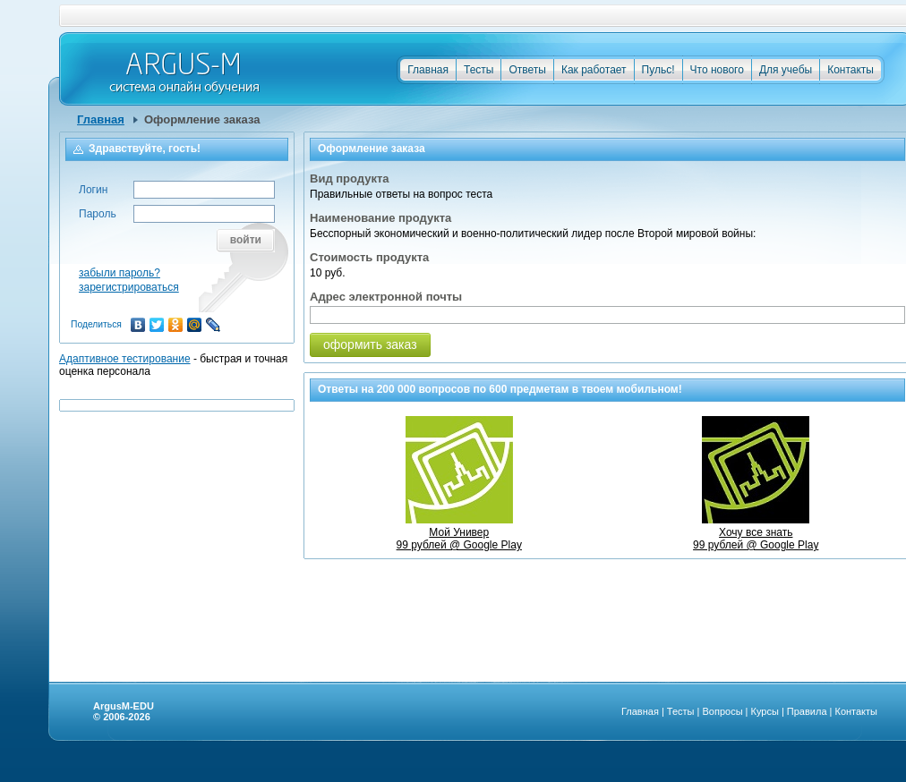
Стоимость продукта (369, 257)
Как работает (594, 70)
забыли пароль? (119, 273)
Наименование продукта (380, 218)
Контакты (850, 70)
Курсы (765, 711)
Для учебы (785, 70)
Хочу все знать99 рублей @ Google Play (755, 532)
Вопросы (722, 711)
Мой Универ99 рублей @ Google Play (459, 532)
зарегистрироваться (129, 287)
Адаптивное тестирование (125, 359)
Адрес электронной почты (386, 296)
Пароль (97, 214)
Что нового (717, 70)
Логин (93, 189)
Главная (428, 70)
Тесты (478, 70)
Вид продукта (349, 178)
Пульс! (658, 70)
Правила (807, 711)
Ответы (527, 70)
